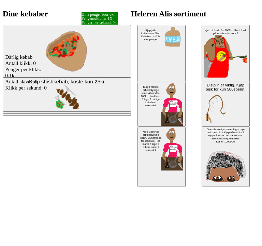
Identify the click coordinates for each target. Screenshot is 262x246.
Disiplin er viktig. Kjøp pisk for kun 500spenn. (224, 103)
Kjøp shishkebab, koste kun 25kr (67, 94)
